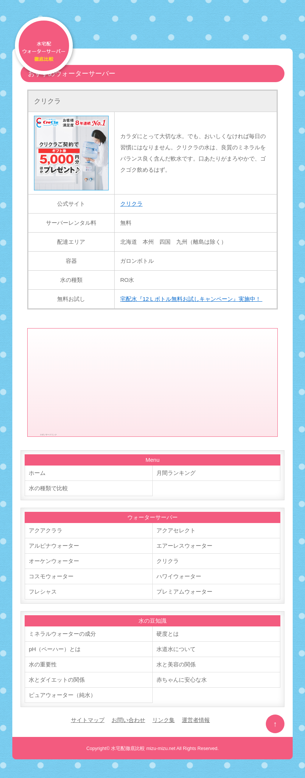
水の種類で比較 (48, 488)
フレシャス (43, 591)
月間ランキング (176, 473)
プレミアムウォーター (184, 591)
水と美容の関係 (176, 664)
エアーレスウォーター (184, 545)
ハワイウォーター (178, 576)
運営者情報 (196, 720)
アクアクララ (45, 530)
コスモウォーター (51, 576)
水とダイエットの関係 (57, 679)
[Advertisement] (152, 381)
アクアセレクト (176, 530)
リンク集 (163, 720)
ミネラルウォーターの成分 (62, 634)
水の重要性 (43, 664)
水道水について (176, 649)
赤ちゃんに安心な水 (181, 679)
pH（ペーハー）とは (55, 649)
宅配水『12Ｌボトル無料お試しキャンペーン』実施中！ (191, 299)
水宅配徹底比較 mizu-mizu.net (143, 748)
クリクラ (47, 101)
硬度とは (167, 634)
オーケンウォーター (54, 561)
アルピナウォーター (54, 545)
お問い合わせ (128, 720)
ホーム (37, 473)
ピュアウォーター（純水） (62, 695)
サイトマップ (88, 720)
